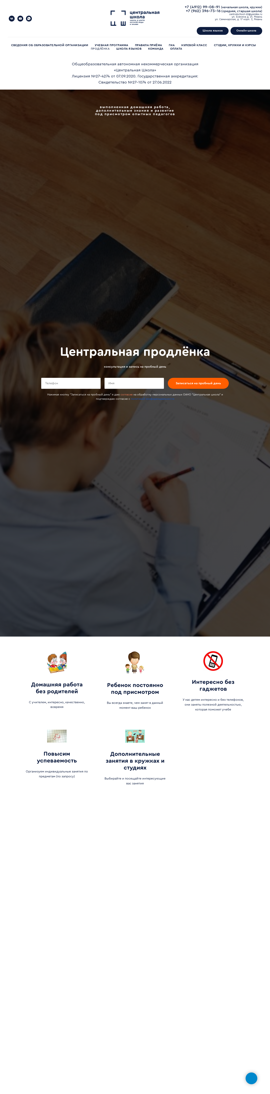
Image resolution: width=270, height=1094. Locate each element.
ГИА (172, 45)
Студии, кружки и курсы (235, 45)
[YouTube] (20, 19)
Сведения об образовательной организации (49, 45)
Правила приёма (148, 45)
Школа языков (128, 48)
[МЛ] (12, 19)
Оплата (176, 48)
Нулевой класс (194, 45)
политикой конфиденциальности (152, 399)
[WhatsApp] (29, 19)
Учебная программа (111, 45)
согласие (127, 394)
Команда (156, 48)
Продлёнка (100, 48)
